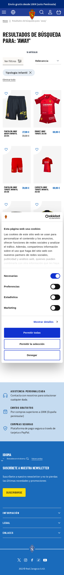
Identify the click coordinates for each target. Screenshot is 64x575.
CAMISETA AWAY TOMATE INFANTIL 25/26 (42, 189)
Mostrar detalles (44, 321)
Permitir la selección (32, 343)
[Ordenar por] (48, 60)
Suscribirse (14, 492)
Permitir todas (32, 332)
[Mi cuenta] (50, 12)
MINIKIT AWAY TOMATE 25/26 (40, 132)
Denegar (32, 355)
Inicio (5, 20)
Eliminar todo (9, 79)
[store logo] (32, 14)
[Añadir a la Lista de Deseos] (7, 94)
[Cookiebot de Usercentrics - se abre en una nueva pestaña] (45, 217)
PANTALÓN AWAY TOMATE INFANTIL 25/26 (11, 189)
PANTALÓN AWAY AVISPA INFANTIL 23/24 (10, 133)
